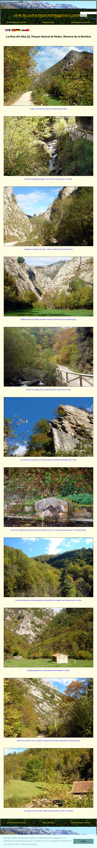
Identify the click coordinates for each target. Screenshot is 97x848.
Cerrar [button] (83, 841)
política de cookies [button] (29, 844)
